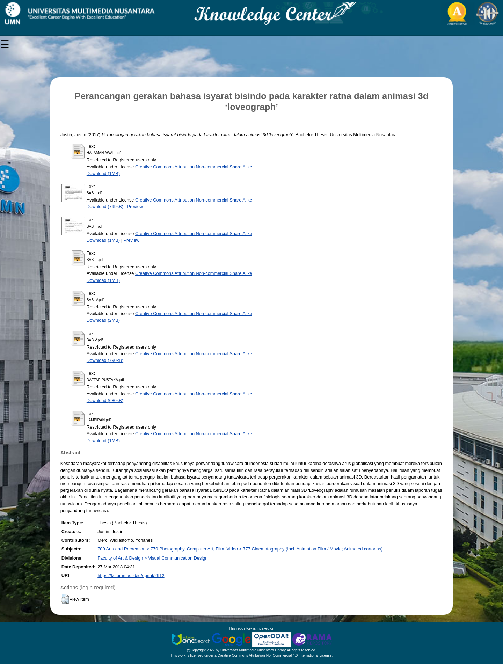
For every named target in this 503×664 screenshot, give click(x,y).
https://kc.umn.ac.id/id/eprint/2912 (130, 575)
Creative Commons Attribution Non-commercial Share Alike (193, 166)
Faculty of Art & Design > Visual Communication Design (152, 558)
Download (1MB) (103, 173)
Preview (135, 206)
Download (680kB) (105, 400)
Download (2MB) (103, 320)
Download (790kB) (105, 360)
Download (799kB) (105, 206)
